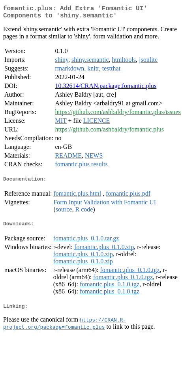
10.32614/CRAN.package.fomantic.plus (105, 89)
